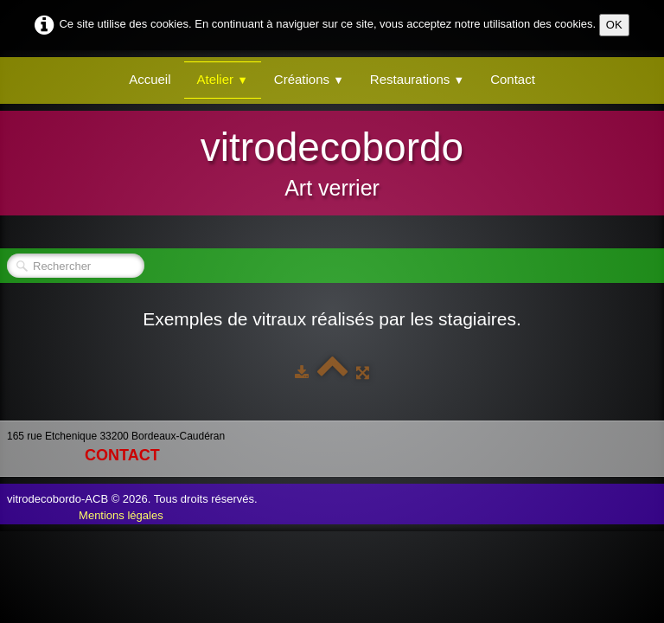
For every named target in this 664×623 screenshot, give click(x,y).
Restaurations (417, 79)
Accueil (149, 79)
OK (614, 24)
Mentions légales (121, 515)
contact (122, 455)
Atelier (222, 79)
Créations (309, 79)
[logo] (332, 161)
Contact (512, 79)
